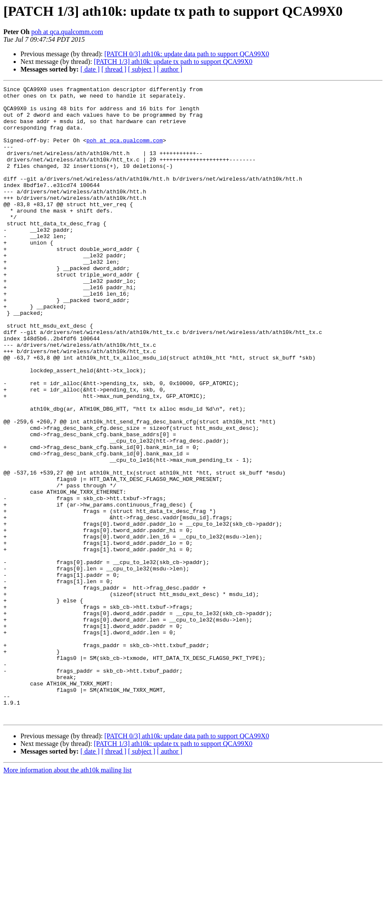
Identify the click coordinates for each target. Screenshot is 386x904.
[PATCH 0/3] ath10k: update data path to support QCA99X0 (186, 54)
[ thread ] (113, 69)
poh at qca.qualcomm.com (67, 31)
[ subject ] (141, 69)
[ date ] (90, 69)
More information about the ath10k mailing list (67, 896)
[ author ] (170, 69)
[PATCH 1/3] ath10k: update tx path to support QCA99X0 (173, 61)
